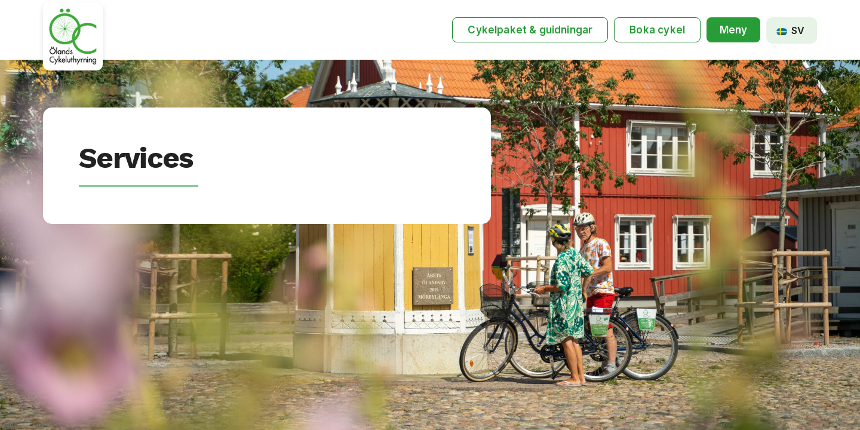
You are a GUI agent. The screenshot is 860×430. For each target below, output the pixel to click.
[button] (733, 30)
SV (790, 30)
